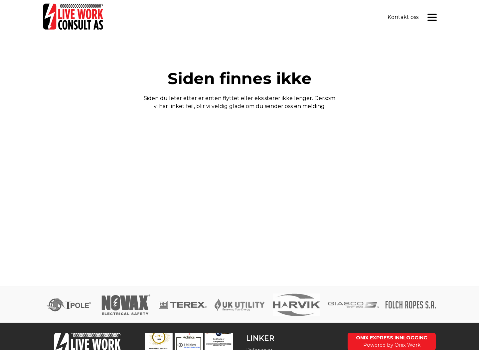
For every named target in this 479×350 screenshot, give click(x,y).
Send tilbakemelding (239, 123)
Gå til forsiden (239, 142)
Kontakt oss (403, 17)
